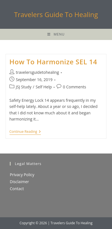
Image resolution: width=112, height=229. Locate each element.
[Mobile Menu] (56, 34)
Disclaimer (19, 181)
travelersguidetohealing (37, 72)
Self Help (44, 86)
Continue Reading (25, 132)
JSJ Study (24, 86)
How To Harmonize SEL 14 (53, 61)
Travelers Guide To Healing (56, 14)
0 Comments (74, 86)
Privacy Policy (22, 174)
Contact (17, 188)
